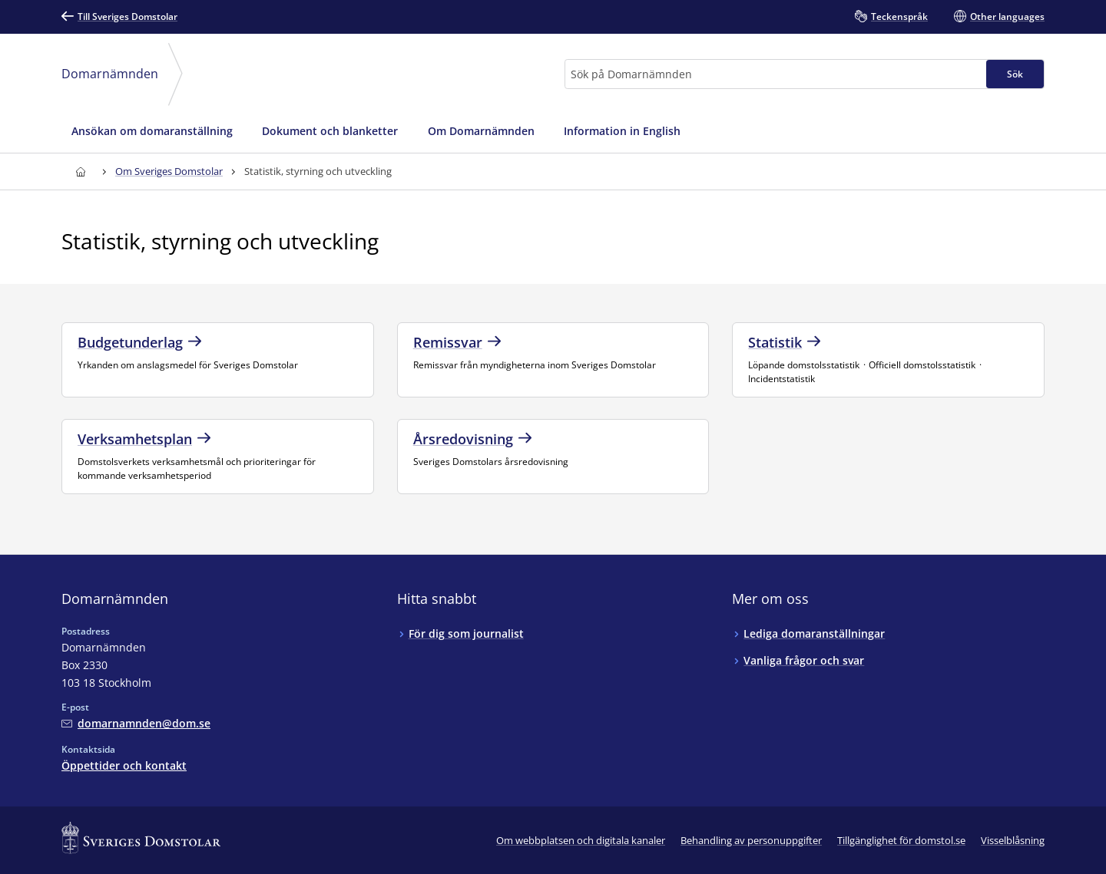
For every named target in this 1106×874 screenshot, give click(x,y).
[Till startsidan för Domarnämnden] (80, 171)
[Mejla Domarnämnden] (135, 723)
